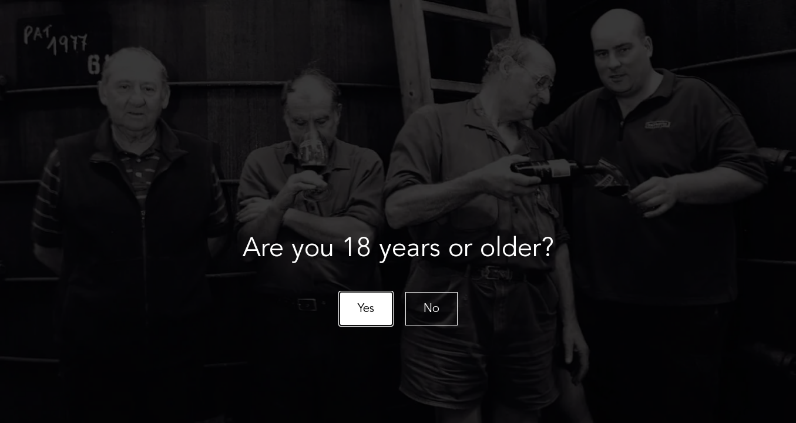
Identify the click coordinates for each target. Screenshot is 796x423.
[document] (398, 211)
